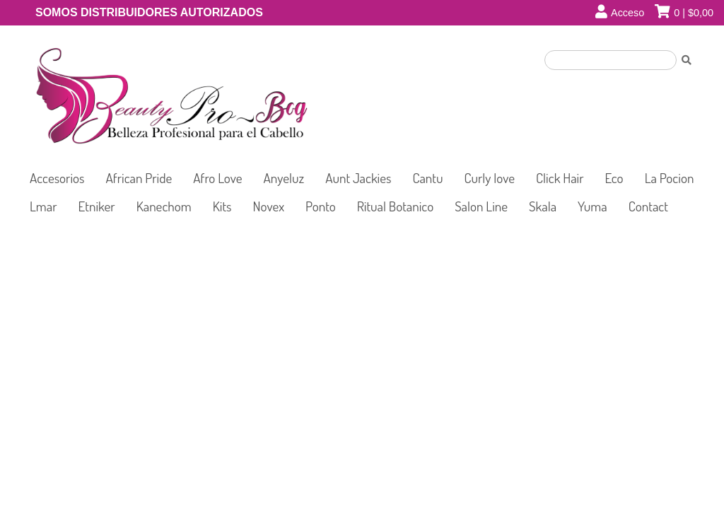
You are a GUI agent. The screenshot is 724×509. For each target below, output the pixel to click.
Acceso (627, 12)
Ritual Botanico (395, 206)
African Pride (139, 178)
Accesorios (57, 178)
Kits (222, 206)
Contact (648, 206)
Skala (542, 206)
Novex (269, 206)
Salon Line (481, 206)
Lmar (43, 206)
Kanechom (164, 206)
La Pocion (669, 178)
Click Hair (560, 178)
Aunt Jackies (358, 178)
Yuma (592, 206)
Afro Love (217, 178)
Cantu (427, 178)
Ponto (320, 206)
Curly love (490, 178)
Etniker (96, 206)
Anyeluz (284, 178)
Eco (614, 178)
